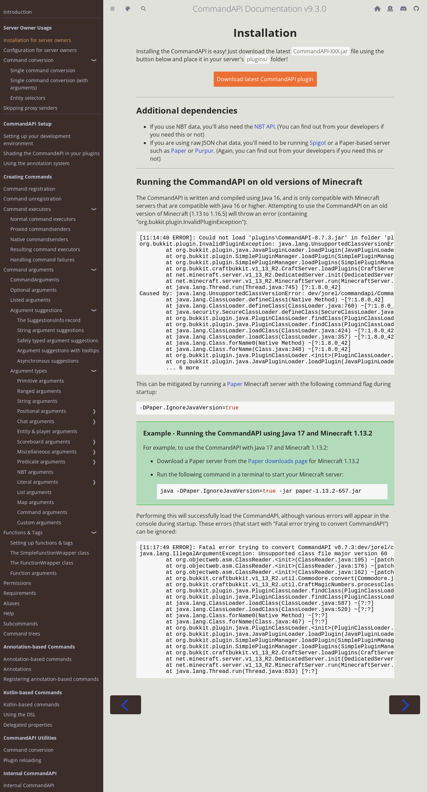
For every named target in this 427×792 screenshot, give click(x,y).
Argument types (28, 370)
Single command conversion (42, 70)
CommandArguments (35, 279)
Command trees (21, 633)
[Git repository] (416, 8)
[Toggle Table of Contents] (112, 9)
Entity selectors (27, 98)
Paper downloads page (278, 492)
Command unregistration (32, 198)
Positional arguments (41, 411)
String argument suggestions (50, 330)
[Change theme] (128, 9)
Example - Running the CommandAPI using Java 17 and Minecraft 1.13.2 (257, 464)
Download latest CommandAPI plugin (265, 79)
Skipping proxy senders (30, 108)
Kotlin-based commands (31, 704)
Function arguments (33, 573)
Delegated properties (27, 724)
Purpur (204, 150)
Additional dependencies (186, 110)
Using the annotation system (36, 163)
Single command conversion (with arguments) (49, 84)
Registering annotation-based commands (51, 679)
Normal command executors (43, 219)
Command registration (29, 188)
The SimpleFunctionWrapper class (49, 552)
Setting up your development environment (37, 140)
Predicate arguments (41, 461)
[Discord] (404, 8)
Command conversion (28, 60)
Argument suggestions (36, 310)
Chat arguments (35, 421)
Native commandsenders (39, 239)
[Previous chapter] (125, 765)
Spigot (318, 143)
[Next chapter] (404, 765)
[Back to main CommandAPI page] (378, 8)
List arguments (34, 492)
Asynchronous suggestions (48, 360)
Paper (178, 150)
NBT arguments (35, 472)
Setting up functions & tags (41, 542)
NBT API (264, 126)
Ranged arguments (39, 391)
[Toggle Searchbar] (143, 9)
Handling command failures (42, 259)
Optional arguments (33, 290)
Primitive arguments (40, 380)
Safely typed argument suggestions (57, 340)
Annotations (17, 669)
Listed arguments (30, 300)
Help (8, 613)
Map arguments (35, 502)
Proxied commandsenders (40, 229)
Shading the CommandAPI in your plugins (51, 153)
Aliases (11, 603)
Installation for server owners (37, 40)
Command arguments (28, 269)
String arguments (37, 401)
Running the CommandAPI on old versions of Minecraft (249, 181)
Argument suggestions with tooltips (58, 350)
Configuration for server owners (40, 50)
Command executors (27, 209)
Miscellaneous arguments (47, 451)
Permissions (17, 583)
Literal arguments (37, 482)
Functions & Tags (23, 532)
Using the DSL (19, 714)
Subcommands (20, 623)
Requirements (19, 593)
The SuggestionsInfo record (49, 320)
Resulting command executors (45, 249)
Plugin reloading (22, 760)
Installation (265, 32)
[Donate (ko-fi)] (391, 8)
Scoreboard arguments (43, 441)
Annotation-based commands (37, 659)
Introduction (17, 12)
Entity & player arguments (47, 431)
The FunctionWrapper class (41, 562)
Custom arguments (39, 522)
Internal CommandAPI (28, 785)
